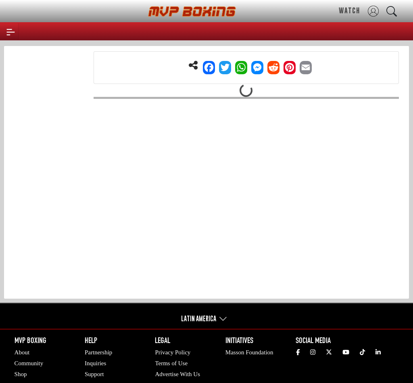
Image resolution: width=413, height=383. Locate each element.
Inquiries (95, 363)
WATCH (349, 10)
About (22, 352)
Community (29, 363)
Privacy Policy (172, 352)
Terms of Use (171, 363)
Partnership (98, 352)
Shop (21, 374)
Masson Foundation (249, 352)
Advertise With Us (177, 374)
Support (94, 374)
